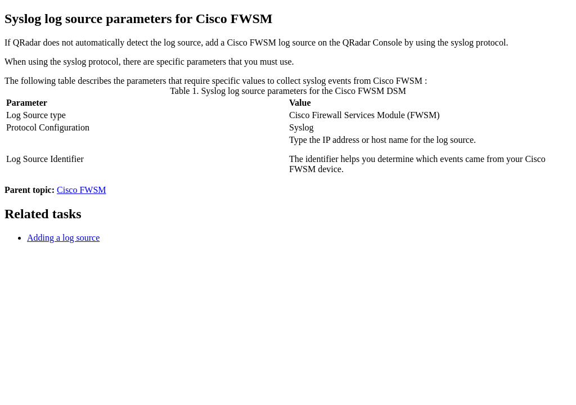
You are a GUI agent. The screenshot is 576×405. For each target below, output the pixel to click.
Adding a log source (63, 237)
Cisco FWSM (81, 190)
